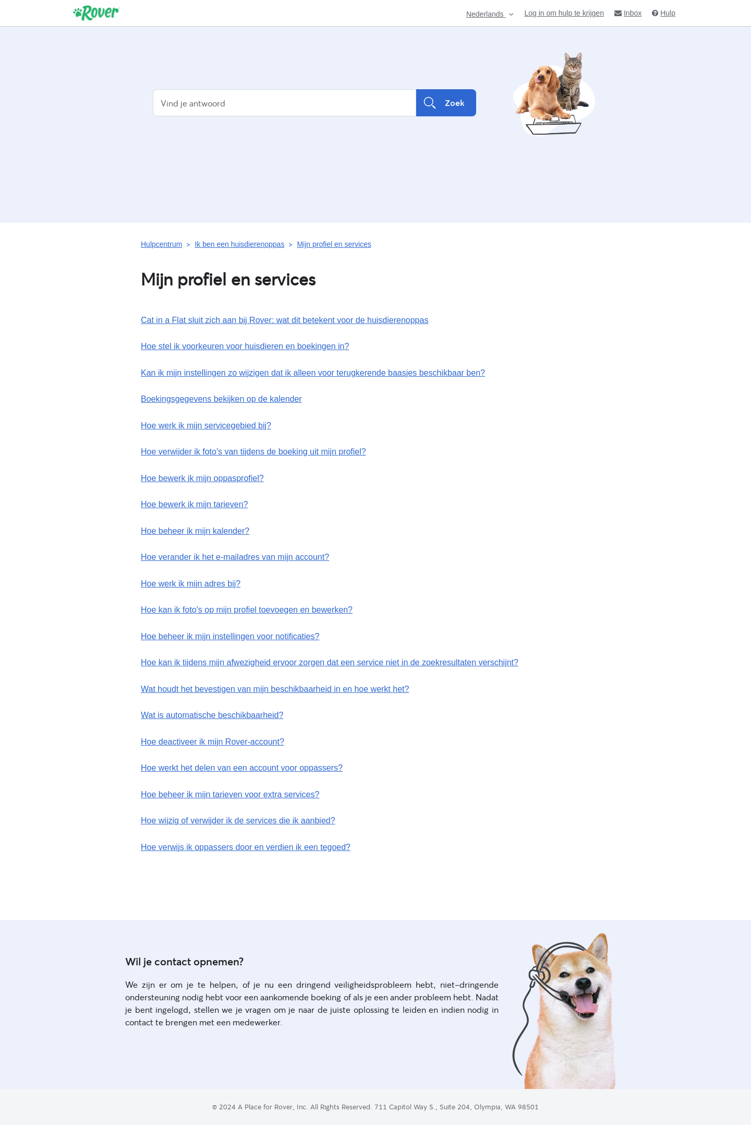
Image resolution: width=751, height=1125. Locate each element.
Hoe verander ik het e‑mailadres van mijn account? (235, 557)
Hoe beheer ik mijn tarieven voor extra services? (230, 794)
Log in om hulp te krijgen (564, 13)
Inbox (627, 13)
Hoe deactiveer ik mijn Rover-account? (212, 741)
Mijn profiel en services (334, 244)
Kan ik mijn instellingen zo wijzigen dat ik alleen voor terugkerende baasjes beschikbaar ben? (313, 372)
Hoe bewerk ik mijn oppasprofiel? (202, 478)
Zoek (446, 102)
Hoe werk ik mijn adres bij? (190, 583)
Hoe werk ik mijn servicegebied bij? (206, 425)
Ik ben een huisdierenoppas (239, 244)
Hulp (663, 13)
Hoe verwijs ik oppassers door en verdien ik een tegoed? (245, 847)
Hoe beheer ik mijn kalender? (195, 530)
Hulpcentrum (161, 244)
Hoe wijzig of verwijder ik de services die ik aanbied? (238, 820)
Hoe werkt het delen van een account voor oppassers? (242, 767)
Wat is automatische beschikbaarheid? (212, 715)
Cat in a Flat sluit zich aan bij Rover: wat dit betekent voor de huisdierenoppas (284, 320)
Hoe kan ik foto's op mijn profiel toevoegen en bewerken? (247, 609)
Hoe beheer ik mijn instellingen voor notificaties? (230, 636)
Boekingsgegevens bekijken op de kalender (221, 398)
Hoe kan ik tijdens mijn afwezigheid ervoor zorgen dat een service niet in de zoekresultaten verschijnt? (329, 662)
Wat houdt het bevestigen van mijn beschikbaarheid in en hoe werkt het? (275, 689)
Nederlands (486, 14)
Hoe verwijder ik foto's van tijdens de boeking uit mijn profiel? (253, 451)
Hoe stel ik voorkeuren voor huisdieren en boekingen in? (245, 346)
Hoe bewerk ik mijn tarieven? (194, 504)
